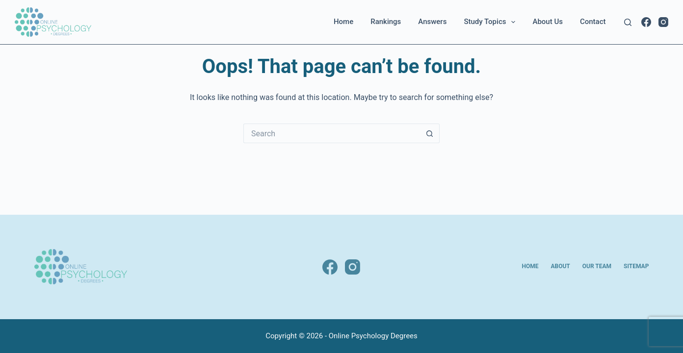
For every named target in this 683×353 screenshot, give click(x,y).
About (560, 266)
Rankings (385, 21)
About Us (547, 21)
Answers (432, 21)
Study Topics (491, 22)
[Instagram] (663, 22)
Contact (593, 21)
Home (343, 21)
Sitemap (636, 266)
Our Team (596, 266)
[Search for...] (331, 133)
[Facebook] (646, 22)
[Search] (627, 22)
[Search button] (430, 133)
